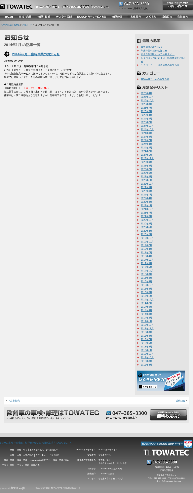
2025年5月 (146, 111)
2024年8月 (146, 136)
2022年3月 (146, 201)
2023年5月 (146, 173)
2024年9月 (146, 133)
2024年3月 (146, 147)
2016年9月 (146, 274)
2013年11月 (147, 328)
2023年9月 (146, 162)
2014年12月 (147, 299)
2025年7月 (146, 107)
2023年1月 (146, 180)
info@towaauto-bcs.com (170, 481)
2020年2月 (146, 234)
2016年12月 (147, 270)
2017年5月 (146, 267)
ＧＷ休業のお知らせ (151, 47)
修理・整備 (22, 460)
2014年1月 (146, 321)
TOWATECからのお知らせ (155, 79)
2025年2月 (146, 122)
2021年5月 (146, 216)
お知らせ (27, 25)
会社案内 (103, 479)
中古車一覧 (104, 460)
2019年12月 (147, 238)
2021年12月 (147, 209)
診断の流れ (36, 465)
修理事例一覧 (105, 455)
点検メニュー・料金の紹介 (48, 455)
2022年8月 (146, 191)
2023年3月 (146, 176)
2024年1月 (146, 154)
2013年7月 (146, 339)
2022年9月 (146, 187)
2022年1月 (146, 205)
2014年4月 (146, 310)
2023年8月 (146, 165)
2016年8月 (146, 277)
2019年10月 (147, 241)
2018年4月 (146, 256)
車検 (19, 450)
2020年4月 (146, 230)
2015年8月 (146, 288)
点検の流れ (28, 455)
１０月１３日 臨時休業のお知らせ (160, 65)
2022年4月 (146, 198)
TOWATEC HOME (10, 25)
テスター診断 (23, 465)
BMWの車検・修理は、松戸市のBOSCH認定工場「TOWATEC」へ (36, 442)
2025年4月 (146, 115)
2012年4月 (146, 364)
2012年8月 (146, 361)
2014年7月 (146, 303)
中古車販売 (14, 400)
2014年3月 (146, 314)
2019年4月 (146, 249)
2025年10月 (147, 100)
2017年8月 (146, 263)
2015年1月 (146, 296)
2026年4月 (146, 93)
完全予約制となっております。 (158, 54)
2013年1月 (146, 350)
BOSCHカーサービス (108, 450)
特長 (25, 450)
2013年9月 (146, 332)
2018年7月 (146, 252)
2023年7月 (146, 169)
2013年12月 (147, 325)
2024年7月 (146, 140)
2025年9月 (146, 104)
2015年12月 (147, 285)
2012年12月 (147, 353)
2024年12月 (147, 125)
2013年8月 (146, 335)
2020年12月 (147, 220)
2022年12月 (147, 183)
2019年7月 (146, 245)
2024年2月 (146, 151)
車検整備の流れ (37, 450)
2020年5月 (146, 227)
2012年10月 (147, 357)
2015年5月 (146, 292)
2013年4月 (146, 346)
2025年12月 (147, 97)
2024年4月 (146, 144)
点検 (19, 455)
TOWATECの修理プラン (40, 460)
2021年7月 (146, 212)
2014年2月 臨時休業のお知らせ (36, 54)
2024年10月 (147, 129)
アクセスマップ (116, 479)
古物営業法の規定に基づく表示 (113, 463)
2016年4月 (146, 281)
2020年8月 (146, 223)
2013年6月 (146, 343)
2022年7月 (146, 194)
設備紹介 (180, 400)
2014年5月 (146, 306)
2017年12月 (147, 259)
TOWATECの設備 (106, 473)
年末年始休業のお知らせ (154, 50)
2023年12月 (147, 158)
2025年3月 (146, 118)
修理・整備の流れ (61, 460)
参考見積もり (52, 450)
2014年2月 (146, 317)
